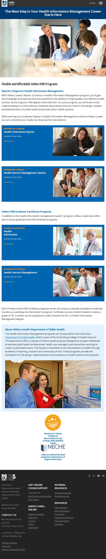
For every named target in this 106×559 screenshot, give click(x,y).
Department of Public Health (20, 337)
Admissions (33, 517)
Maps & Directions (62, 511)
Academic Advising (9, 543)
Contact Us (6, 546)
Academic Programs (36, 514)
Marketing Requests (63, 493)
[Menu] (100, 3)
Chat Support (33, 499)
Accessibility (60, 514)
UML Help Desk (61, 507)
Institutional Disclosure (64, 517)
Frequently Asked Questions (62, 522)
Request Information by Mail (13, 549)
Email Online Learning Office (39, 496)
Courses (31, 521)
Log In (92, 3)
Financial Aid (33, 527)
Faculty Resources (62, 496)
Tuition (31, 524)
